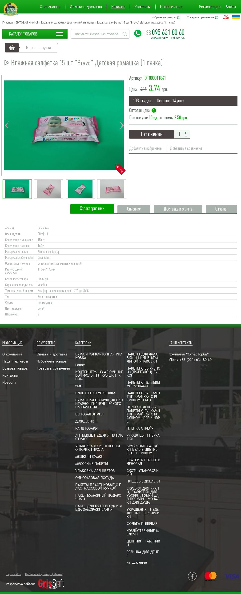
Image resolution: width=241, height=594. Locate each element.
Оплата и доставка (86, 7)
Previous (6, 125)
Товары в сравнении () (202, 17)
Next (121, 125)
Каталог (118, 7)
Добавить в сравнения (186, 148)
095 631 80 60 (164, 32)
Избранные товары (52, 361)
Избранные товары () (166, 17)
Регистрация (210, 7)
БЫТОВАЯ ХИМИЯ (27, 22)
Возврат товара (15, 368)
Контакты (142, 7)
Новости (9, 382)
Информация (171, 7)
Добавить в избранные (145, 148)
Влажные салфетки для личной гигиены (67, 22)
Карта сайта (13, 574)
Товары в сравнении (53, 368)
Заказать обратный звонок (168, 38)
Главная (7, 22)
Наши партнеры (15, 361)
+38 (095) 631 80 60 (196, 360)
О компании (50, 7)
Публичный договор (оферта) (44, 574)
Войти (231, 7)
